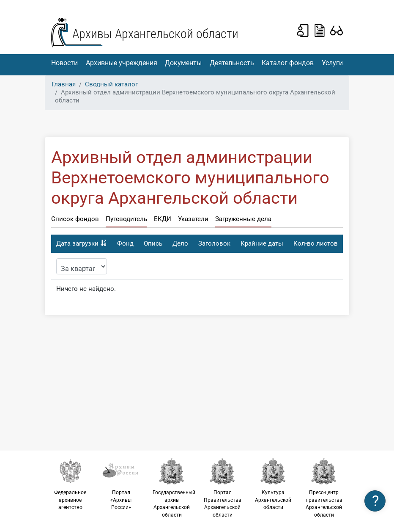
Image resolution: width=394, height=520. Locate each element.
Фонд (125, 243)
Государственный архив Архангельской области (174, 487)
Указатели (193, 219)
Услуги (332, 63)
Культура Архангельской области (273, 483)
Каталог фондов (288, 63)
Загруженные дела (243, 219)
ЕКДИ (162, 219)
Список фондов (75, 219)
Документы (183, 63)
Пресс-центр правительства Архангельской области (324, 487)
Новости (64, 63)
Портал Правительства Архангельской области (222, 487)
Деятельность (232, 63)
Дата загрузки (77, 243)
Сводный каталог (111, 84)
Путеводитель (126, 219)
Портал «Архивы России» (121, 483)
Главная (64, 84)
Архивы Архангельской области (155, 33)
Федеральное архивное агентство (70, 483)
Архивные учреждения (121, 63)
